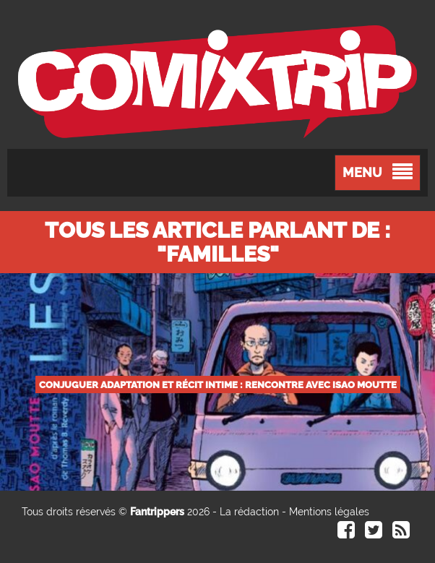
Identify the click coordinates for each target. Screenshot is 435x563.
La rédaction (249, 511)
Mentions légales (329, 511)
